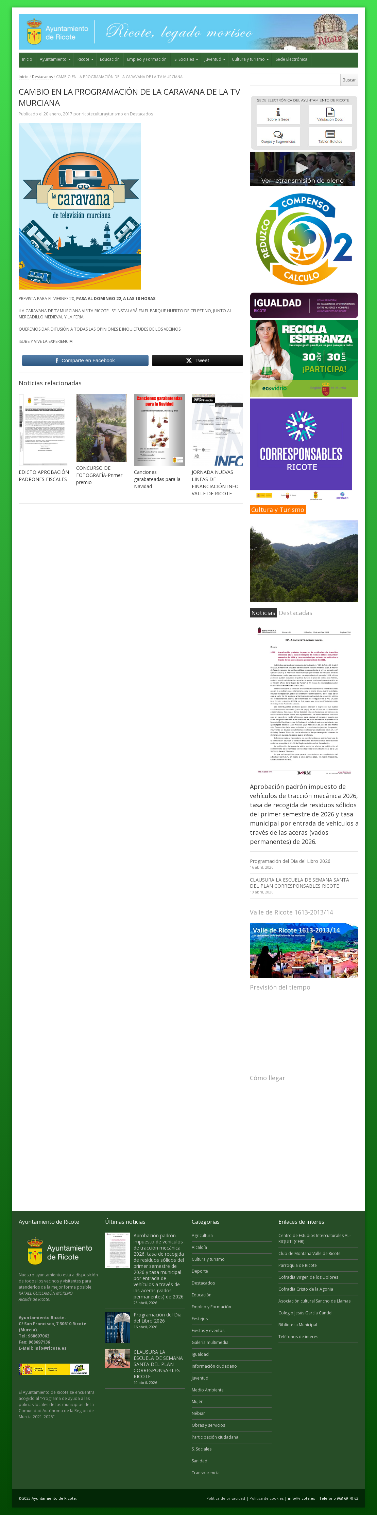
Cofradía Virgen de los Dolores (308, 1277)
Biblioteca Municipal (297, 1325)
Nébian (199, 1413)
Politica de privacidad (225, 1498)
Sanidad (199, 1461)
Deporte (200, 1271)
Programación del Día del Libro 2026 (290, 861)
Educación (110, 59)
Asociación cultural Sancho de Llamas (314, 1301)
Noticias (263, 613)
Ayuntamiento (53, 59)
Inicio (27, 59)
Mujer (197, 1401)
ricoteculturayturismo (102, 114)
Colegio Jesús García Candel (305, 1313)
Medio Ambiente (208, 1390)
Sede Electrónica (291, 59)
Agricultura (202, 1235)
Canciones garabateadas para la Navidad (157, 479)
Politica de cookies (267, 1498)
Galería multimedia (210, 1342)
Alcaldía (199, 1247)
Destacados (42, 76)
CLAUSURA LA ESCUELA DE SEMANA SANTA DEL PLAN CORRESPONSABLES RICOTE (299, 882)
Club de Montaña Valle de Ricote (309, 1253)
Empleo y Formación (147, 59)
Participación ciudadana (215, 1437)
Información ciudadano (214, 1366)
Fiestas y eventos (208, 1330)
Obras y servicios (208, 1425)
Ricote (83, 59)
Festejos (200, 1319)
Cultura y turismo (248, 59)
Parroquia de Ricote (297, 1265)
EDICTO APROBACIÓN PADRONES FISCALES (44, 475)
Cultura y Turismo (277, 509)
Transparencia (206, 1473)
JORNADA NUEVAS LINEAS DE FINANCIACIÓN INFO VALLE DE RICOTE (215, 483)
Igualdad (200, 1354)
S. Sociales (184, 59)
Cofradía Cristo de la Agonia (305, 1289)
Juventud (213, 59)
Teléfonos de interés (298, 1337)
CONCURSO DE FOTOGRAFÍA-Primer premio (99, 475)
